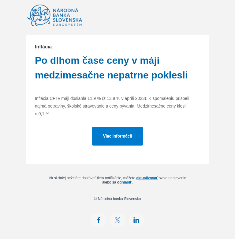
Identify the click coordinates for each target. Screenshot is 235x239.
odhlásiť (124, 182)
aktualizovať (147, 178)
